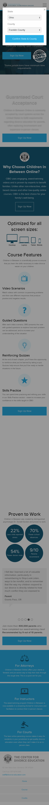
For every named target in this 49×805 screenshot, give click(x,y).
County (11, 24)
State (10, 11)
